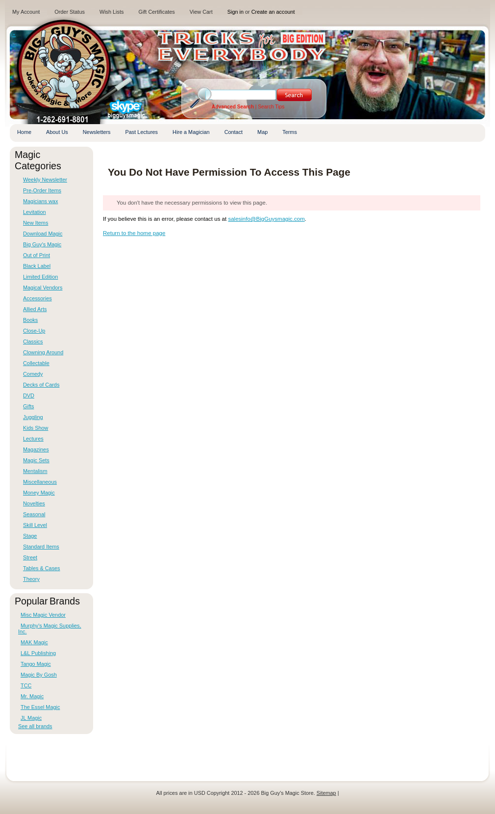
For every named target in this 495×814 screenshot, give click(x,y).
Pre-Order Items (42, 190)
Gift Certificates (156, 12)
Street (30, 557)
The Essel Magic (40, 707)
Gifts (28, 406)
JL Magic (31, 718)
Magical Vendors (42, 287)
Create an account (273, 12)
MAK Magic (34, 642)
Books (30, 320)
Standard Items (41, 547)
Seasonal (34, 514)
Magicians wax (40, 201)
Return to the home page (134, 233)
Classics (33, 341)
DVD (28, 395)
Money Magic (39, 493)
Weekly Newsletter (45, 180)
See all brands (35, 726)
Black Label (36, 266)
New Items (35, 223)
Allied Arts (35, 309)
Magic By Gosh (39, 675)
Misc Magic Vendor (43, 615)
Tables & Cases (41, 568)
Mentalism (35, 471)
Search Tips (271, 106)
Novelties (34, 503)
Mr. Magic (32, 696)
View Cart (201, 12)
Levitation (34, 212)
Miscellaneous (40, 482)
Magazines (36, 449)
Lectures (33, 439)
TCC (26, 685)
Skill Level (35, 525)
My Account (26, 12)
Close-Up (34, 331)
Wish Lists (111, 12)
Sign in (235, 12)
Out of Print (36, 255)
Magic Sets (36, 460)
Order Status (69, 12)
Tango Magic (36, 664)
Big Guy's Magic (42, 244)
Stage (30, 536)
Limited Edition (40, 277)
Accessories (37, 298)
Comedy (33, 374)
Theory (31, 579)
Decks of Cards (41, 385)
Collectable (36, 363)
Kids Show (35, 428)
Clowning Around (43, 352)
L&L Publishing (38, 653)
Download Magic (42, 233)
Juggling (33, 417)
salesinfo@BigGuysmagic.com (266, 219)
